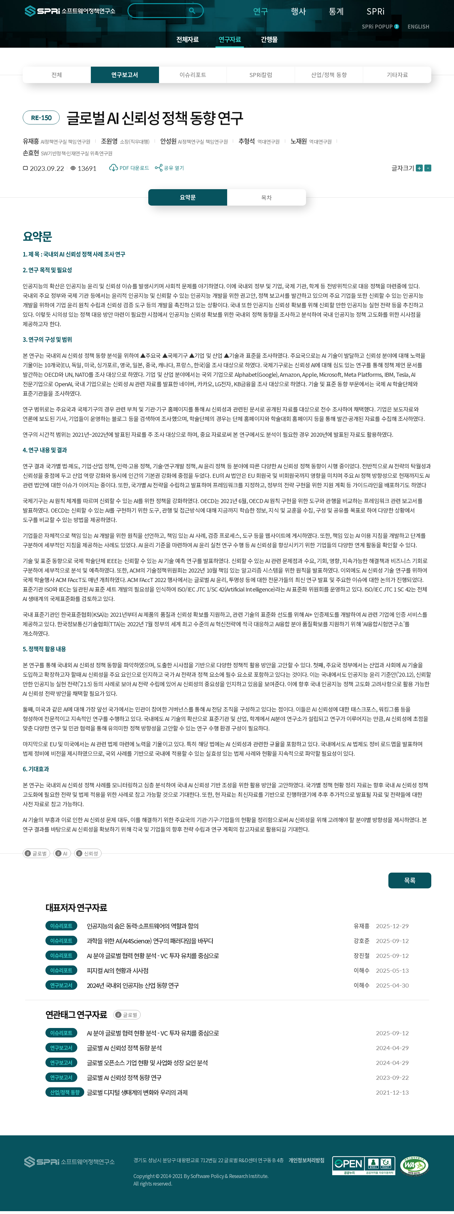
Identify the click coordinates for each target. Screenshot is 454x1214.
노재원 (299, 143)
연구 (260, 11)
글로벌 (39, 856)
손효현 (31, 155)
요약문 (188, 200)
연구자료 (230, 41)
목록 (410, 883)
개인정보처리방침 (307, 1163)
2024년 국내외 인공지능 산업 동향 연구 (133, 988)
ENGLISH (418, 26)
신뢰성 (91, 856)
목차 (266, 200)
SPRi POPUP (380, 26)
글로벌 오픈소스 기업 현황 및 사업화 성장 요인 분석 (147, 1065)
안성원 (168, 143)
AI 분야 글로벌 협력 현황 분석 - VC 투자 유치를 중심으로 (153, 958)
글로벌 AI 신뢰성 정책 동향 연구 (124, 1080)
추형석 (247, 143)
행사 (298, 11)
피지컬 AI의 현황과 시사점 (117, 973)
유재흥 (31, 143)
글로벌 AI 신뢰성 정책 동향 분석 (124, 1050)
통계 (336, 11)
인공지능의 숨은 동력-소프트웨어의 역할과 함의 (142, 928)
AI (65, 856)
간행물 (272, 41)
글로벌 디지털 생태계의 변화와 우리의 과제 (137, 1095)
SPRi (376, 11)
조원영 (109, 143)
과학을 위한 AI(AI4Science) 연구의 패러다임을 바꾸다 (150, 943)
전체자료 (184, 41)
